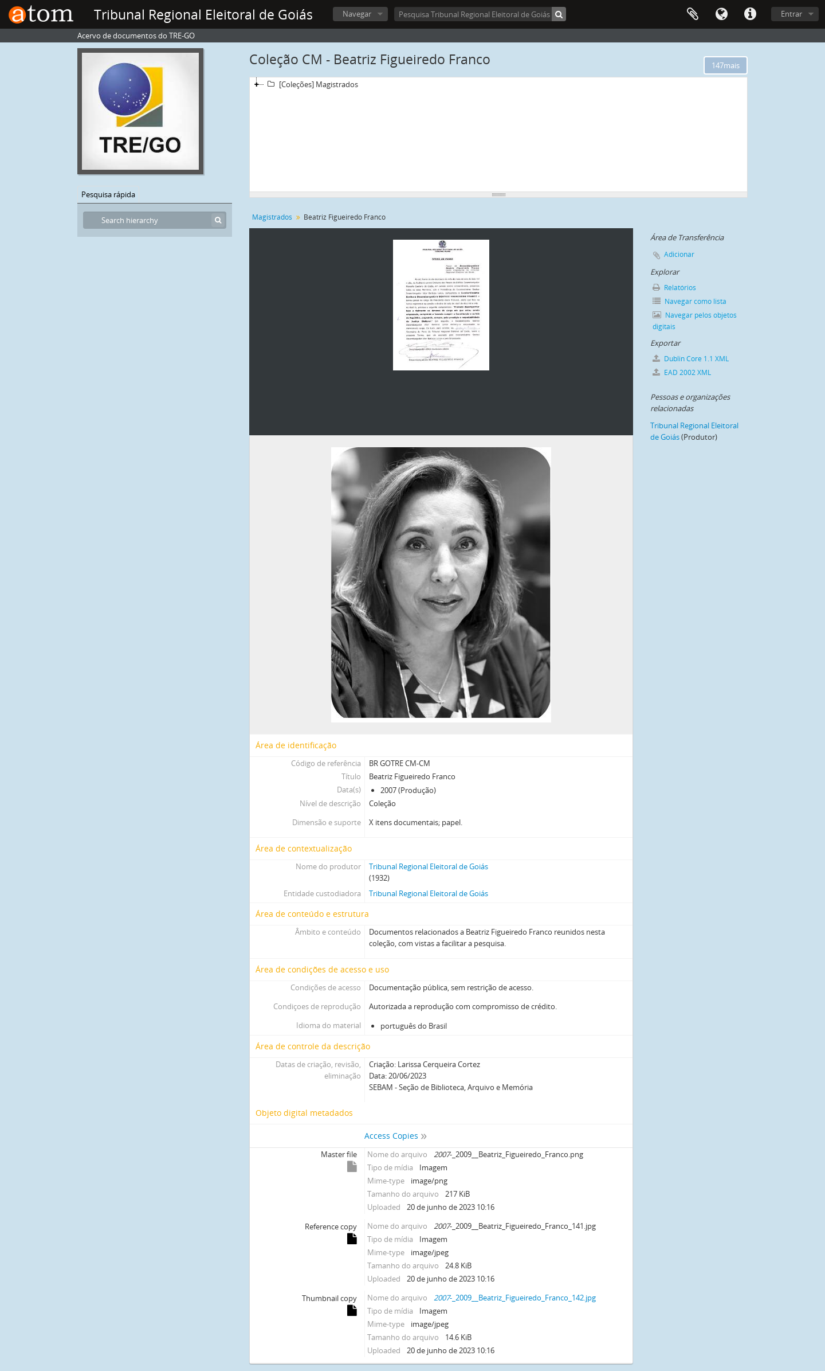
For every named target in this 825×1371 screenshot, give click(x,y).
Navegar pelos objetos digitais (695, 320)
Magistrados (272, 217)
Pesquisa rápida (108, 194)
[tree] (498, 134)
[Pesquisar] (559, 14)
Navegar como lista (689, 301)
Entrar (791, 14)
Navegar (357, 14)
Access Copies (391, 1135)
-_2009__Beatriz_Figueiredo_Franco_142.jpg (515, 1297)
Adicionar (679, 254)
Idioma (721, 14)
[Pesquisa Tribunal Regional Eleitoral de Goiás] (480, 14)
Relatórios (674, 287)
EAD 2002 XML (682, 372)
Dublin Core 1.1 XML (691, 359)
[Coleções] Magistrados (311, 84)
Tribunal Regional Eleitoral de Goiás (428, 866)
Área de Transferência (692, 14)
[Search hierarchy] (154, 220)
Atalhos (750, 14)
